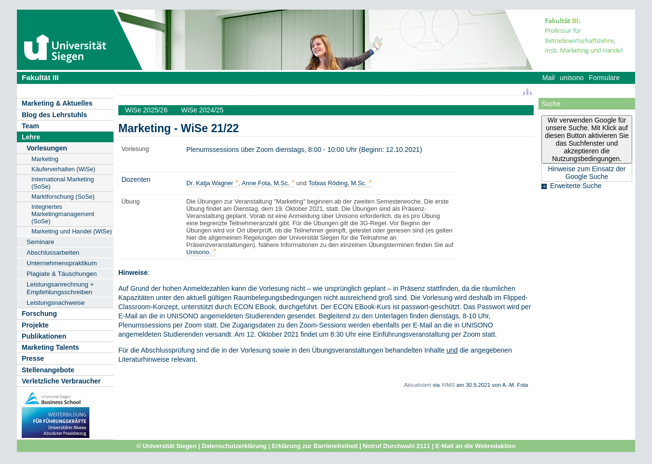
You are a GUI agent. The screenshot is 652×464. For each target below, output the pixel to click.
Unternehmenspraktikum (62, 263)
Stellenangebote (48, 370)
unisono (571, 78)
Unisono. (198, 252)
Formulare (604, 78)
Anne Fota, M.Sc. (266, 183)
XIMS (448, 385)
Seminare (40, 242)
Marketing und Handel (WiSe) (71, 231)
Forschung (39, 313)
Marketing (44, 159)
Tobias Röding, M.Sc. (337, 183)
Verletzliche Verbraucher (61, 381)
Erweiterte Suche (576, 186)
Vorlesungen (47, 148)
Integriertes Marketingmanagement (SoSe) (62, 214)
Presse (33, 358)
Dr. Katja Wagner (209, 183)
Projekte (35, 325)
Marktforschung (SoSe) (63, 196)
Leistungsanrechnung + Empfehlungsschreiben (60, 288)
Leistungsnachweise (56, 302)
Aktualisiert (417, 385)
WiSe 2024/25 (202, 110)
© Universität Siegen (166, 446)
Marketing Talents (50, 347)
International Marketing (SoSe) (62, 183)
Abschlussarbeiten (53, 252)
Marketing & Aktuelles (57, 103)
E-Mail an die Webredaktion (475, 446)
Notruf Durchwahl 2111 (396, 446)
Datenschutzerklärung (234, 446)
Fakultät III (40, 77)
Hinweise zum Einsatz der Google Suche (586, 172)
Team (30, 126)
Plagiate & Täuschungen (62, 273)
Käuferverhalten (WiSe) (63, 169)
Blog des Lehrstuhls (54, 115)
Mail (548, 78)
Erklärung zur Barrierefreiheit (315, 446)
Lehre (31, 137)
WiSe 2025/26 (146, 110)
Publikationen (44, 336)
